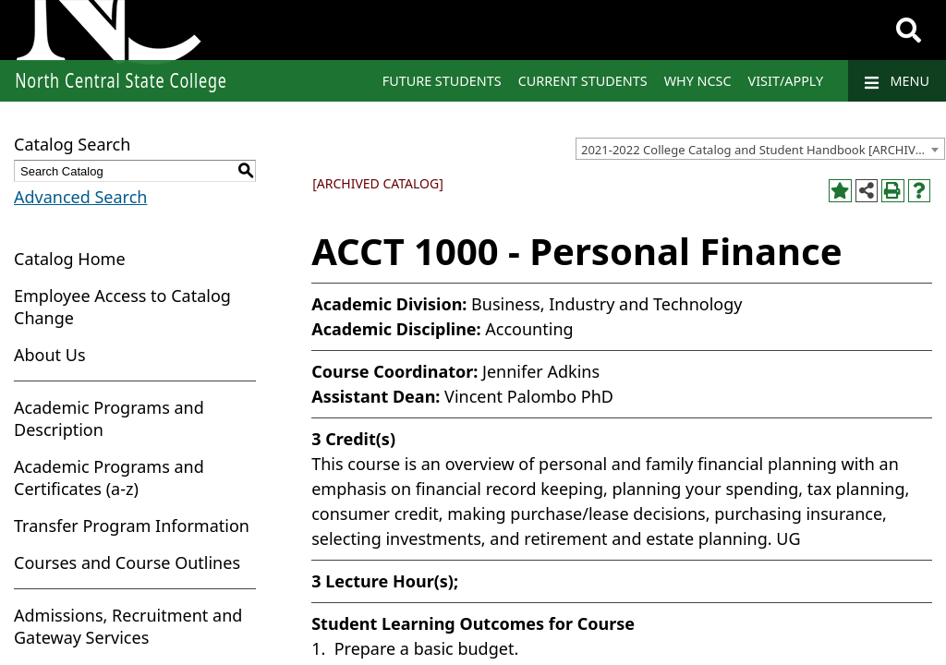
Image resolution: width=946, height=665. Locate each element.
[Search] (908, 30)
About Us (50, 355)
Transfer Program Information (131, 525)
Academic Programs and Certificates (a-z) (109, 477)
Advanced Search (80, 197)
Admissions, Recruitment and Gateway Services (128, 626)
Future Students (442, 81)
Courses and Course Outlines (127, 562)
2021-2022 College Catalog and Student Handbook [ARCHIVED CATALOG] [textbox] (762, 149)
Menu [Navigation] (897, 81)
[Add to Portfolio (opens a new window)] (840, 190)
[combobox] (760, 149)
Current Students (583, 81)
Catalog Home (70, 259)
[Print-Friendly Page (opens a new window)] (892, 190)
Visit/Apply (786, 81)
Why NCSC (698, 81)
